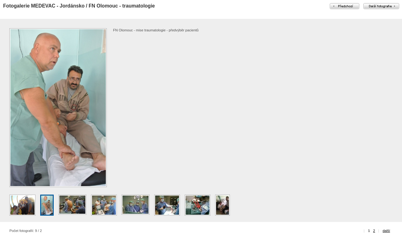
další (386, 231)
